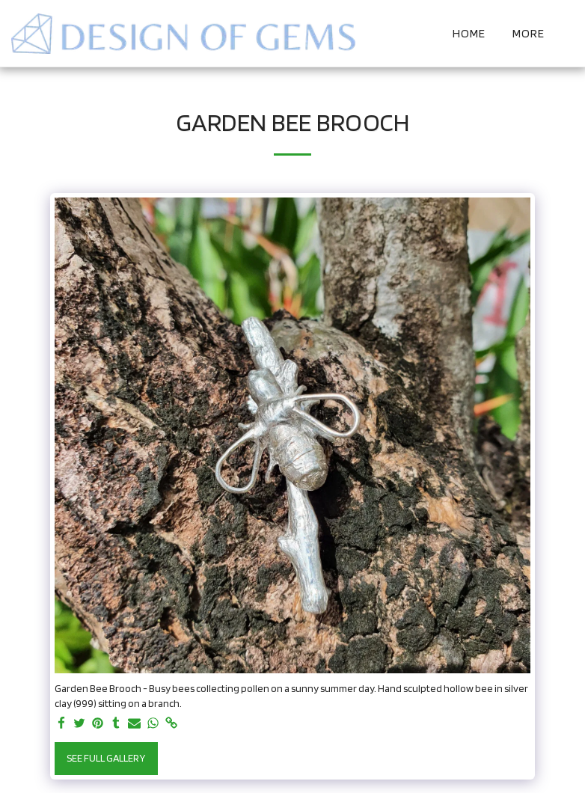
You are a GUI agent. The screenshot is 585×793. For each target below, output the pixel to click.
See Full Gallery (106, 758)
